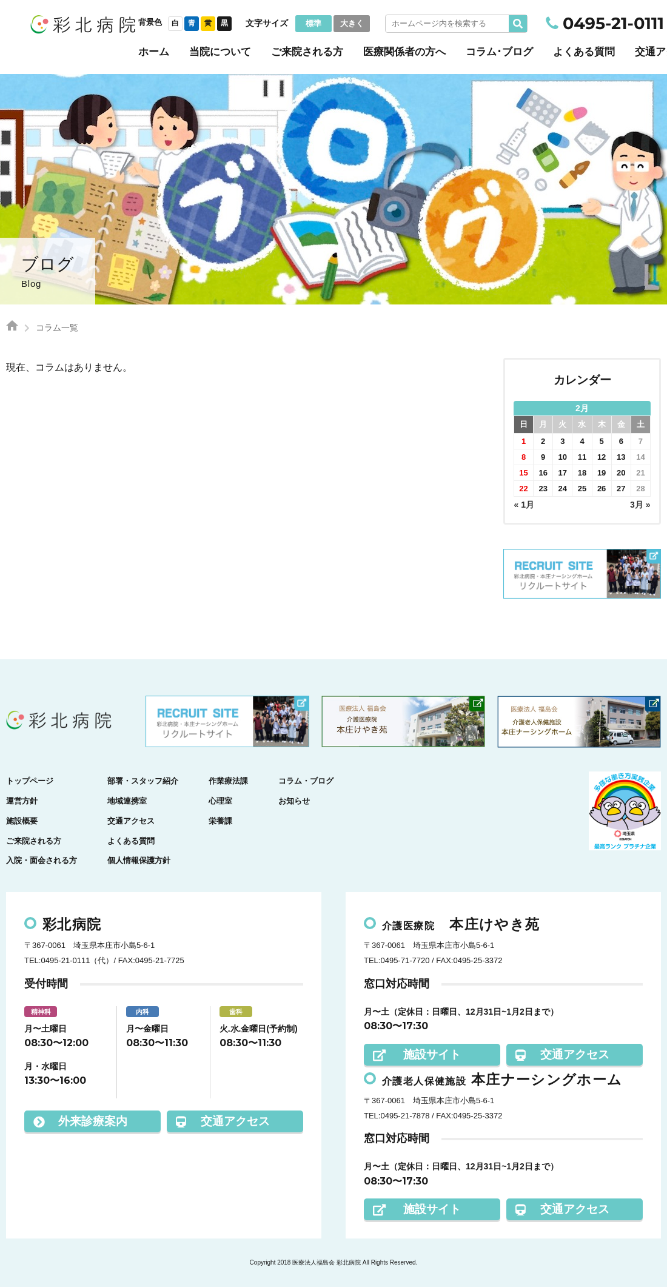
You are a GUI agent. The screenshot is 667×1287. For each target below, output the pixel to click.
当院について (220, 52)
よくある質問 (584, 52)
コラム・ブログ (306, 780)
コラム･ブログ (499, 52)
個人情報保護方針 (138, 860)
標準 (313, 23)
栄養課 (220, 820)
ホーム (153, 52)
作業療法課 (228, 780)
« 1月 (524, 504)
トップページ (29, 780)
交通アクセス (131, 820)
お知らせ (294, 800)
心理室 (220, 800)
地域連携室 (127, 800)
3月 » (640, 504)
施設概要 (22, 820)
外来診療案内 (80, 1121)
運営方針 (22, 800)
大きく (352, 23)
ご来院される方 (307, 52)
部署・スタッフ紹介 (142, 780)
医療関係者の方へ (404, 52)
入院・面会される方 (41, 860)
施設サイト (417, 1054)
